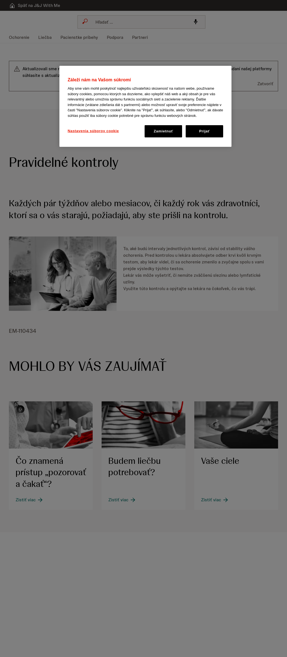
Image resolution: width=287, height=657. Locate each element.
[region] (145, 106)
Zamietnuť (163, 131)
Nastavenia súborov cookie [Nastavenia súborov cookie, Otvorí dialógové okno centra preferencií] (93, 131)
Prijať (204, 131)
